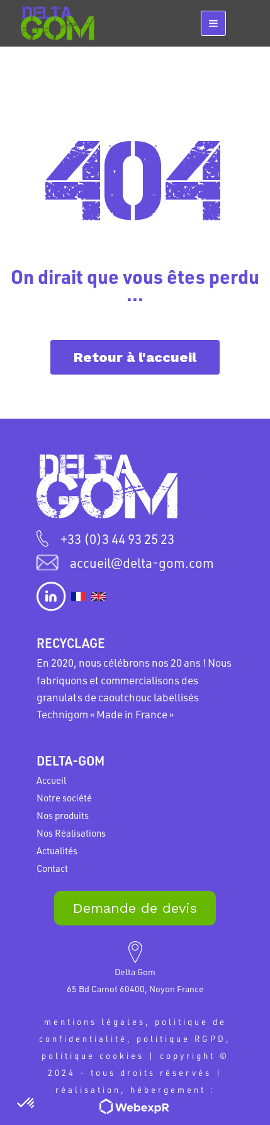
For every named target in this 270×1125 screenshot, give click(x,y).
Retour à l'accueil (135, 357)
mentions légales (94, 1021)
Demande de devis (135, 908)
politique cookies (93, 1055)
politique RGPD (181, 1038)
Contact (52, 868)
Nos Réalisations (71, 833)
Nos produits (63, 815)
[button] (26, 1103)
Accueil (51, 780)
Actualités (57, 850)
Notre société (64, 797)
